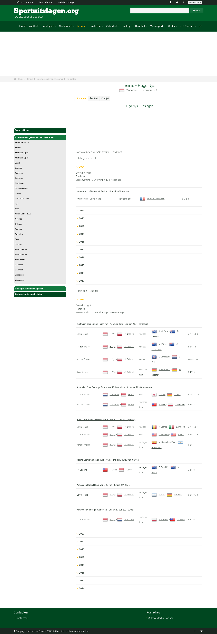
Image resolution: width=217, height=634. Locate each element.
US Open (19, 265)
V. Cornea (159, 426)
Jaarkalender (46, 2)
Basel (17, 163)
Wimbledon (19, 275)
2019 (81, 233)
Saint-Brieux (20, 260)
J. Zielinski (125, 333)
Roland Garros (21, 249)
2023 (81, 210)
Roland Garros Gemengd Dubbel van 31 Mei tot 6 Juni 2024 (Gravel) (108, 459)
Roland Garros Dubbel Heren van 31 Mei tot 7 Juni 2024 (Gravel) (106, 419)
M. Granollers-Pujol (164, 442)
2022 (81, 218)
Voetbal (33, 26)
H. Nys (109, 333)
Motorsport (156, 26)
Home (22, 26)
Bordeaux (19, 173)
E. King (177, 434)
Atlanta (18, 148)
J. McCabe (160, 331)
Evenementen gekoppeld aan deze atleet (40, 137)
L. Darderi (177, 426)
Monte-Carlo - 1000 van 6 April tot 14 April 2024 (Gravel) (103, 191)
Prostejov (19, 234)
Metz (17, 209)
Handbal (140, 26)
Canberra (19, 178)
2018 (81, 241)
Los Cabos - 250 (22, 198)
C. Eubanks (160, 434)
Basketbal (95, 26)
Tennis (81, 26)
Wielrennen (65, 26)
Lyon (17, 204)
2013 (81, 280)
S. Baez (158, 494)
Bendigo (18, 168)
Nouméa (18, 219)
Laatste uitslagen (66, 2)
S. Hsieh (159, 404)
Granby (18, 193)
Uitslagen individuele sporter (50, 79)
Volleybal (111, 26)
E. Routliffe (160, 467)
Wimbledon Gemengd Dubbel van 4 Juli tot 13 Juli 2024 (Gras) (105, 509)
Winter (171, 26)
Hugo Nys (71, 79)
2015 (81, 265)
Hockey (126, 26)
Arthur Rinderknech (152, 198)
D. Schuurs (111, 394)
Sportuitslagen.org (26, 11)
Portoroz (18, 229)
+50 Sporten (187, 26)
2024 (81, 166)
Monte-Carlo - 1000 (23, 214)
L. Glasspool (161, 356)
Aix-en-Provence (22, 142)
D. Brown (174, 494)
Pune (17, 239)
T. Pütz (174, 394)
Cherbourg (19, 183)
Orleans (18, 224)
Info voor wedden (25, 2)
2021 (81, 549)
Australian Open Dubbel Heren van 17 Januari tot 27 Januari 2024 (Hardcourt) (112, 324)
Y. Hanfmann (161, 369)
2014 (81, 273)
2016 (81, 257)
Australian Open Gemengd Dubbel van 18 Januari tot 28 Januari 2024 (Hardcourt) (114, 387)
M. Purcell (159, 344)
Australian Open (21, 153)
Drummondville (21, 188)
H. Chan (110, 469)
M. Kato (158, 394)
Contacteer (21, 618)
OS (200, 26)
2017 (81, 249)
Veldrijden (48, 26)
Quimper (18, 244)
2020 (81, 226)
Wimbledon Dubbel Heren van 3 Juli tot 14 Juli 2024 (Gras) (103, 485)
